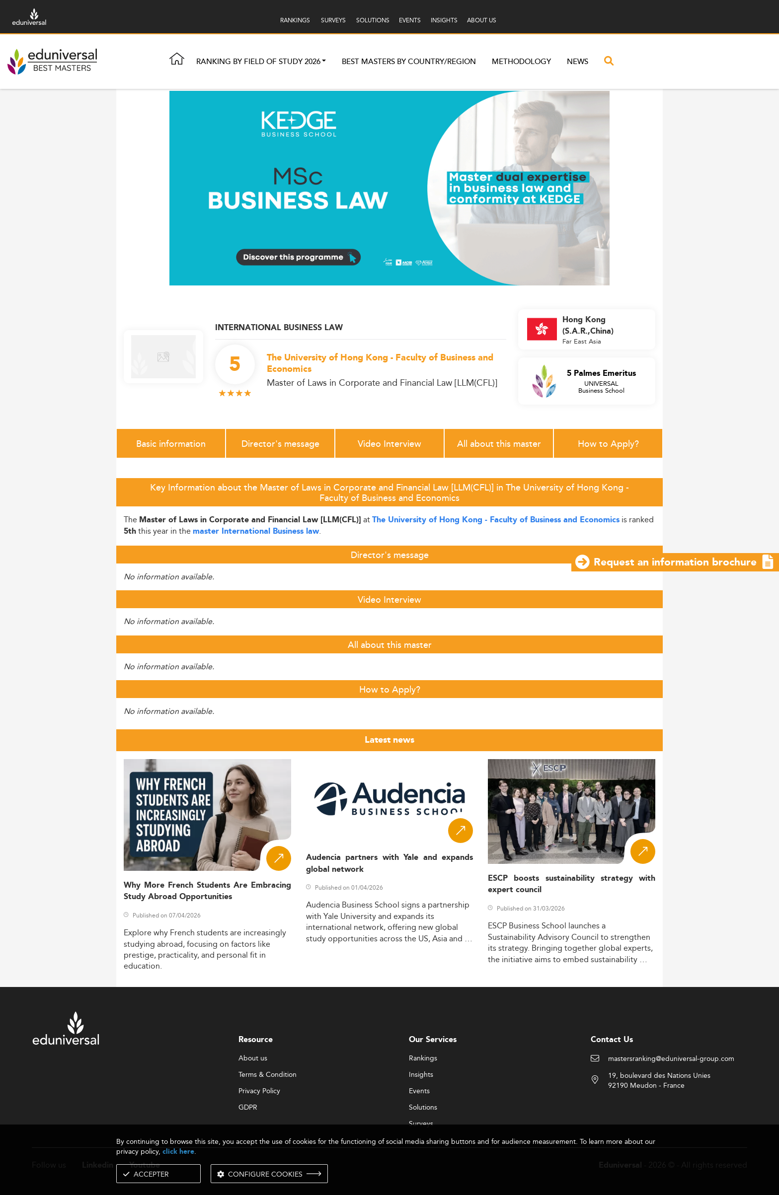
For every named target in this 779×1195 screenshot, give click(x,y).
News (577, 62)
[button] (324, 62)
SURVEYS (333, 20)
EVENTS (410, 20)
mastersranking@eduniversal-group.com (671, 1059)
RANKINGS (295, 20)
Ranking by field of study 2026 (258, 62)
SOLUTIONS (373, 20)
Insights (421, 1075)
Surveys (421, 1124)
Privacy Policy (259, 1091)
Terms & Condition (267, 1075)
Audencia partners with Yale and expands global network (389, 863)
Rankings (423, 1058)
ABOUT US (481, 20)
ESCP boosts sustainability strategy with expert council (571, 884)
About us (252, 1058)
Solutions (423, 1108)
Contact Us (612, 1040)
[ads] (389, 187)
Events (419, 1091)
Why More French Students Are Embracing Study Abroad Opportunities (207, 891)
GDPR (247, 1108)
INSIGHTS (444, 20)
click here (178, 1151)
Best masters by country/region (409, 62)
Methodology (521, 62)
